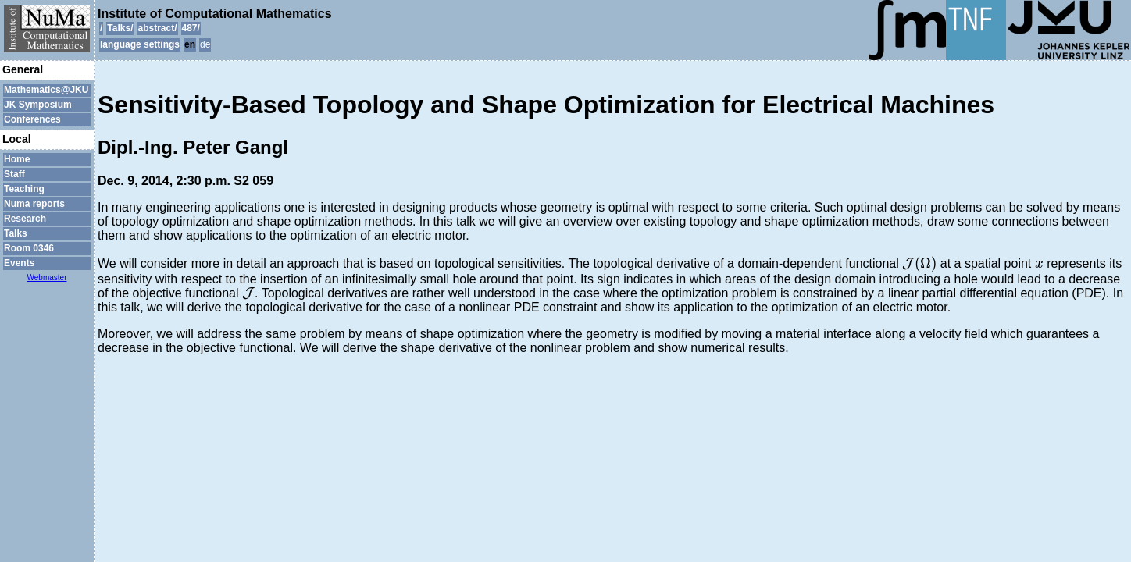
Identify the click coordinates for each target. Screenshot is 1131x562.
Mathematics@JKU (46, 89)
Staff (14, 174)
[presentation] (919, 263)
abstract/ (157, 28)
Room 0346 (29, 248)
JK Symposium (38, 104)
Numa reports (34, 203)
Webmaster (47, 277)
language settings (140, 44)
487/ (191, 28)
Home (17, 159)
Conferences (32, 119)
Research (25, 218)
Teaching (24, 188)
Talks (15, 233)
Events (19, 263)
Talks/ (120, 28)
